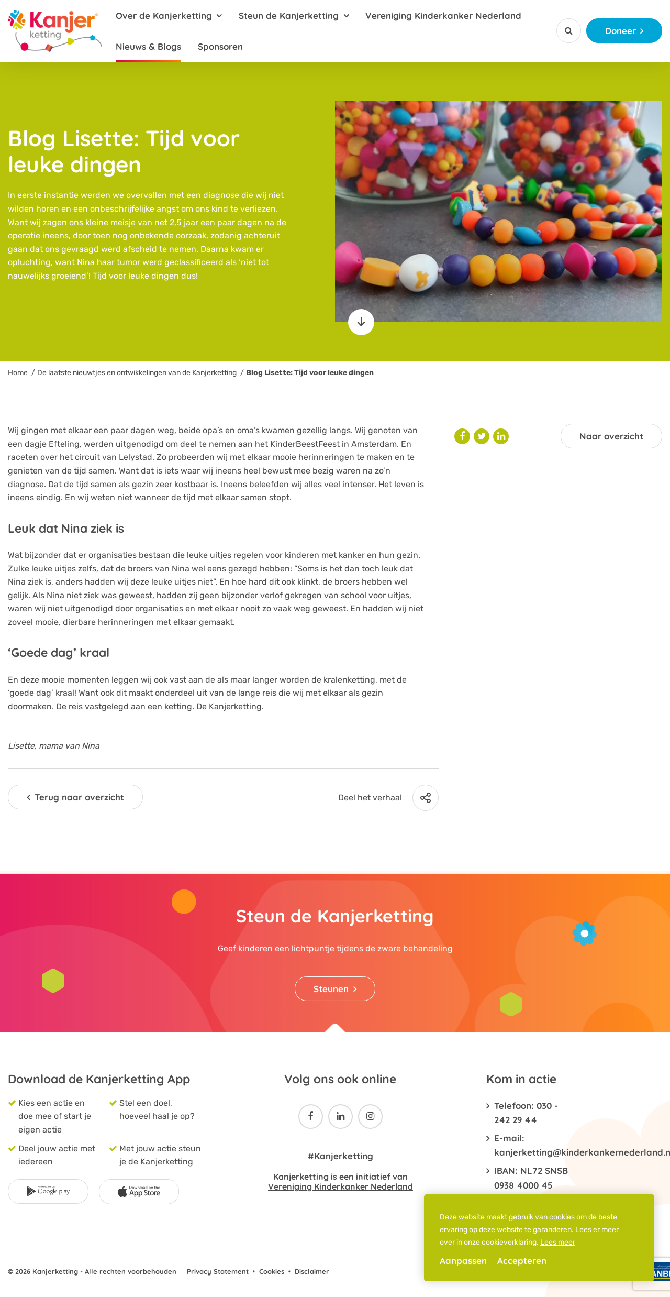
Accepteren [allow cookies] (521, 1261)
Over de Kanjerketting (164, 15)
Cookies (271, 1271)
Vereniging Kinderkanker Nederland (443, 15)
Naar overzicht (611, 436)
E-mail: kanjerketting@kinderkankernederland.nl (534, 1145)
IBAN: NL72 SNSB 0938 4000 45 (531, 1177)
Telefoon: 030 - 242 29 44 (526, 1112)
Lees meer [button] (557, 1242)
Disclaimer (312, 1271)
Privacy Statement (218, 1271)
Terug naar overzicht (79, 797)
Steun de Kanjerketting (289, 15)
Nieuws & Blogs (148, 46)
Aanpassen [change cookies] (463, 1261)
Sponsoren (220, 46)
